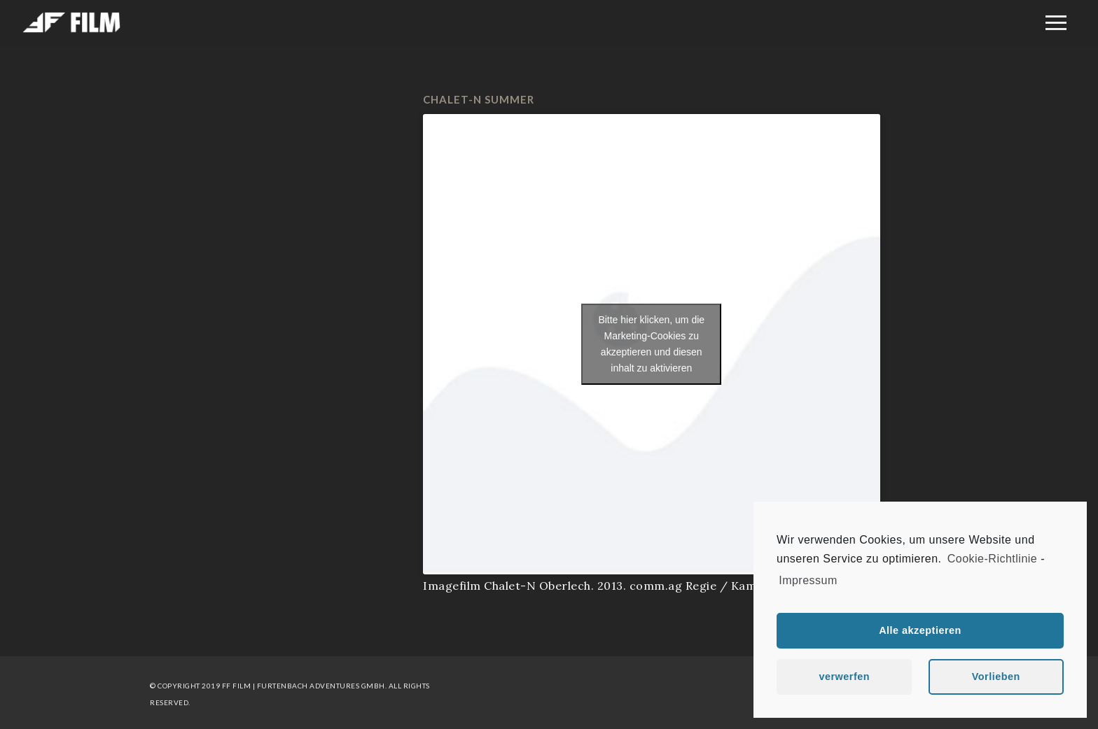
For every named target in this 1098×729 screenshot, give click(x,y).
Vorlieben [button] (996, 676)
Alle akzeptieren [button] (920, 630)
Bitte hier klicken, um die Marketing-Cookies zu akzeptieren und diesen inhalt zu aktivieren (651, 344)
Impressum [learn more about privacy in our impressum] (808, 580)
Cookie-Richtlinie (992, 559)
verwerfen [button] (844, 676)
